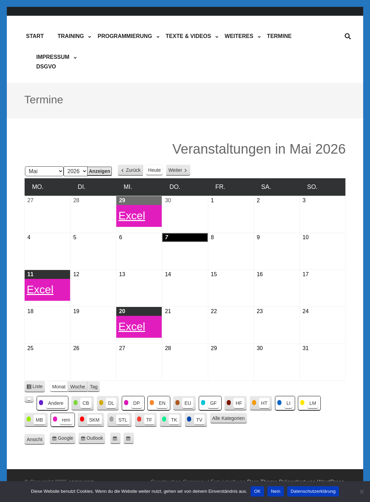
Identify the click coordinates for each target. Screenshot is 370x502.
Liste (38, 387)
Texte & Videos (188, 36)
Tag (94, 386)
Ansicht (36, 440)
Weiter (175, 170)
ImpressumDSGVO (52, 61)
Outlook (96, 439)
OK (257, 491)
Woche (77, 386)
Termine (279, 36)
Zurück (133, 170)
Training (70, 36)
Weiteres (239, 36)
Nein (275, 491)
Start (35, 36)
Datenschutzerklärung (313, 491)
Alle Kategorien (228, 418)
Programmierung (124, 36)
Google (67, 439)
